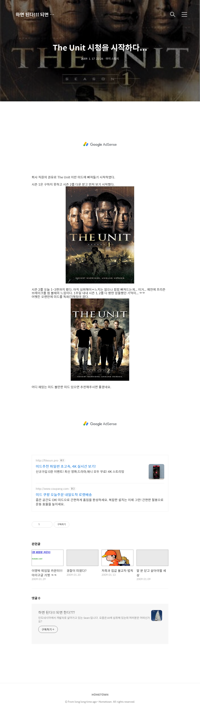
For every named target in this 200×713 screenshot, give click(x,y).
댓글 (36, 598)
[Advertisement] (100, 144)
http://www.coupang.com (52, 488)
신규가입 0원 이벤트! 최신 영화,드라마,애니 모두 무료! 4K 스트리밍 (80, 471)
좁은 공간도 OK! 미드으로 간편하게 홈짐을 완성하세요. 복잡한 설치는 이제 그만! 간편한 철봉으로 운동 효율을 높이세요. (99, 501)
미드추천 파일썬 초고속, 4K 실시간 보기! (66, 466)
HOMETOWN (100, 694)
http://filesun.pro (47, 460)
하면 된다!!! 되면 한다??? (35, 14)
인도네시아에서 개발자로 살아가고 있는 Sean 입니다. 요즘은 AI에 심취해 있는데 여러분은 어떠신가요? (94, 619)
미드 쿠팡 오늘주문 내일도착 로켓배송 (64, 494)
